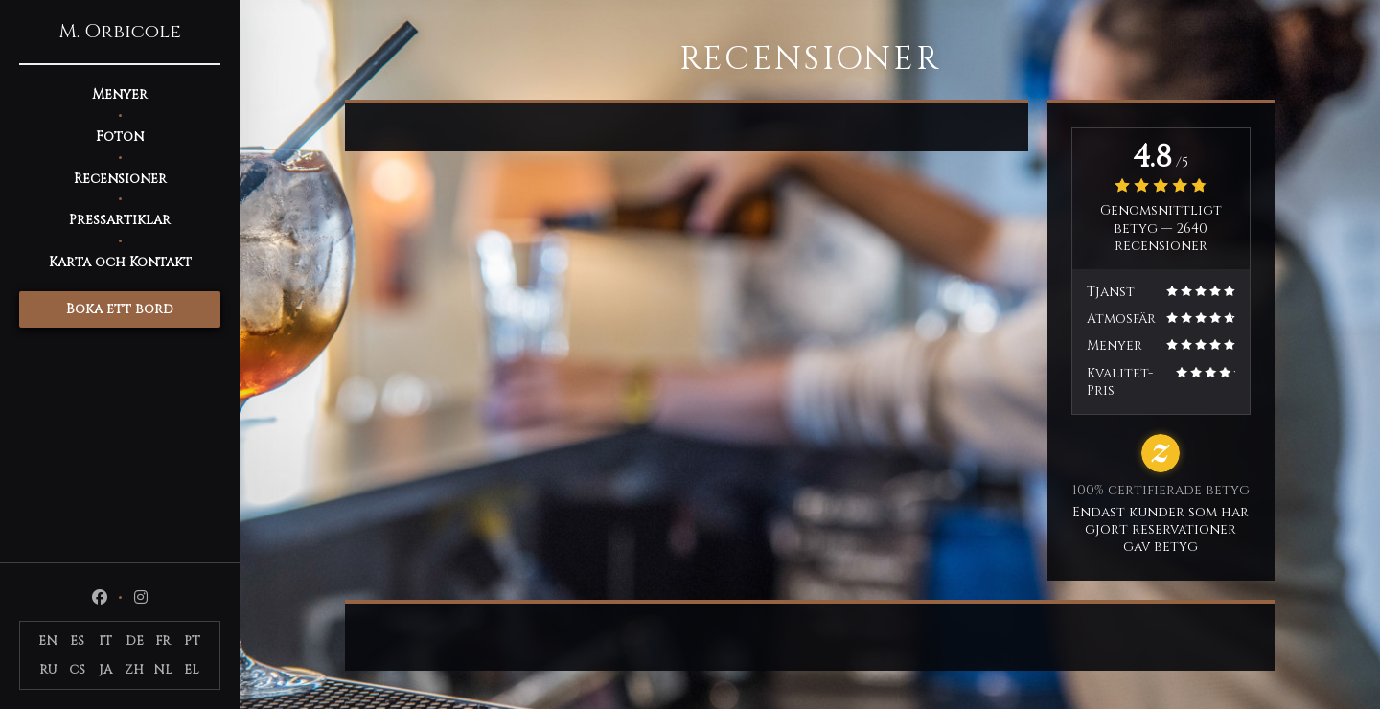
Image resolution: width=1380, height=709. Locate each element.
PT (192, 641)
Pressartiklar (120, 220)
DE (135, 641)
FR (163, 641)
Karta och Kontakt (120, 262)
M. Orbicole (119, 31)
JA (105, 669)
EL (191, 669)
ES (77, 641)
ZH (134, 669)
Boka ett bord (119, 309)
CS (77, 669)
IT (105, 641)
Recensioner (120, 179)
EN (48, 641)
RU (48, 669)
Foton (120, 136)
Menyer (120, 94)
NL (162, 669)
